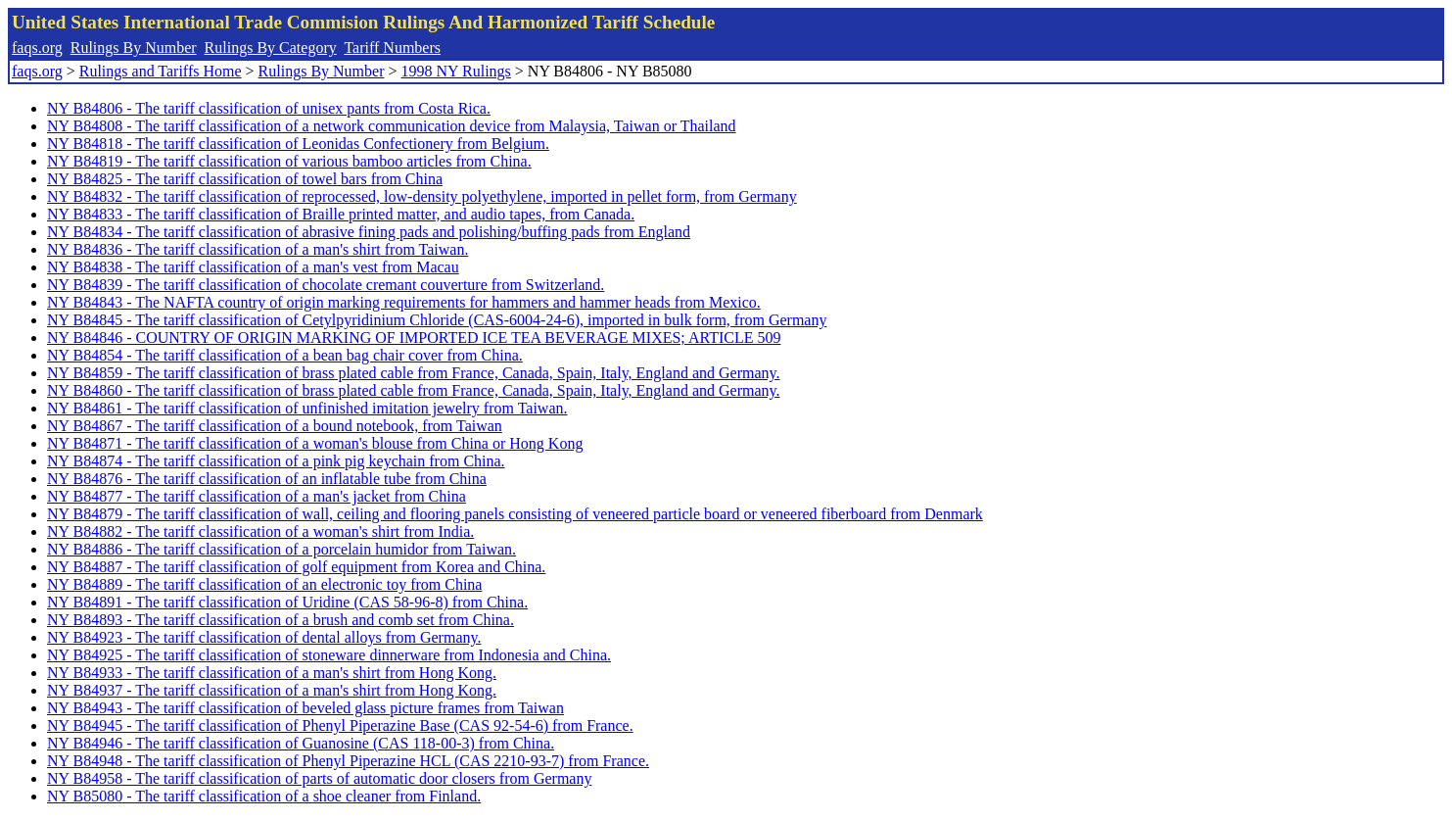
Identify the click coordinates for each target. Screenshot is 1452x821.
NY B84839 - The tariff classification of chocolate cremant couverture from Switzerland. (325, 284)
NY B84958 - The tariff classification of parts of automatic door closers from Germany (319, 778)
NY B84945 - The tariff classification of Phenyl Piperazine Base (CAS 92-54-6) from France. (340, 725)
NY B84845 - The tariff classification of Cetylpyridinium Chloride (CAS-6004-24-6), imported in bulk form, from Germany (436, 320)
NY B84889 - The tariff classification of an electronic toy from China (264, 584)
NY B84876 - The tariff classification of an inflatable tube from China (267, 478)
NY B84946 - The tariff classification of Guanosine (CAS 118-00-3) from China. (300, 743)
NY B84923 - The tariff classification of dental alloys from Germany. (264, 637)
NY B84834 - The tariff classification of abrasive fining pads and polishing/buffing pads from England (368, 231)
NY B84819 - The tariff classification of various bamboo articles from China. (289, 161)
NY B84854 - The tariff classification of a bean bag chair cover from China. (285, 355)
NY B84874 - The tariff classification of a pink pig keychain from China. (276, 461)
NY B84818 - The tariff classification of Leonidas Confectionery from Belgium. (298, 143)
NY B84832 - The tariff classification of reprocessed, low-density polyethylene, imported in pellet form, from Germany (422, 196)
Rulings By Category (271, 47)
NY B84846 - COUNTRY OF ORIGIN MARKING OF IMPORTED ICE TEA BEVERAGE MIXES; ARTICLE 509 (414, 337)
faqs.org (37, 47)
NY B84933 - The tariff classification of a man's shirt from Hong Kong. (271, 672)
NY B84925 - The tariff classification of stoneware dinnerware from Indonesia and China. (329, 655)
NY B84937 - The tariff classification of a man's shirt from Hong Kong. (271, 690)
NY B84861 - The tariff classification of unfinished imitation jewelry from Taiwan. (307, 408)
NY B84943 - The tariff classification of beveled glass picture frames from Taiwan (305, 708)
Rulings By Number (133, 47)
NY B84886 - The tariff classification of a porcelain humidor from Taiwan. (281, 549)
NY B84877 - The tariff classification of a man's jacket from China (256, 496)
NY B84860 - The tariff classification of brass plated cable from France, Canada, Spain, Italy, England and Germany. (413, 390)
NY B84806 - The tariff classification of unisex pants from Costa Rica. (269, 108)
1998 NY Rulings (456, 71)
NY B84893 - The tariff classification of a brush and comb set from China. (280, 619)
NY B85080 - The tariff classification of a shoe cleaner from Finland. (264, 796)
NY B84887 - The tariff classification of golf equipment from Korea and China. (296, 566)
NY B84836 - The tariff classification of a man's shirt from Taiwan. (257, 249)
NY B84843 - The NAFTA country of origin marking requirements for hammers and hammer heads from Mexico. (404, 302)
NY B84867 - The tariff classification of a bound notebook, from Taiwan (274, 425)
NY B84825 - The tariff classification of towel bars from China (245, 178)
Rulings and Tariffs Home (160, 71)
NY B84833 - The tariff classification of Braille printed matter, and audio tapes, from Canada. (340, 214)
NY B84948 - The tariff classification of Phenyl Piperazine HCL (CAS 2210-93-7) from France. (348, 760)
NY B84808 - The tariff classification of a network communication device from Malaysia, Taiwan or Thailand (391, 126)
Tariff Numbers (392, 47)
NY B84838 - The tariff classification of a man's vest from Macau (253, 267)
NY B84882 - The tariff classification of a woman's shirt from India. (260, 531)
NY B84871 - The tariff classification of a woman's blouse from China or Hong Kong (315, 443)
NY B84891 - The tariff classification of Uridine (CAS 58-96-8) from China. (287, 602)
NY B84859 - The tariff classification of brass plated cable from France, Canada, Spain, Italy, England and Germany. (413, 372)
